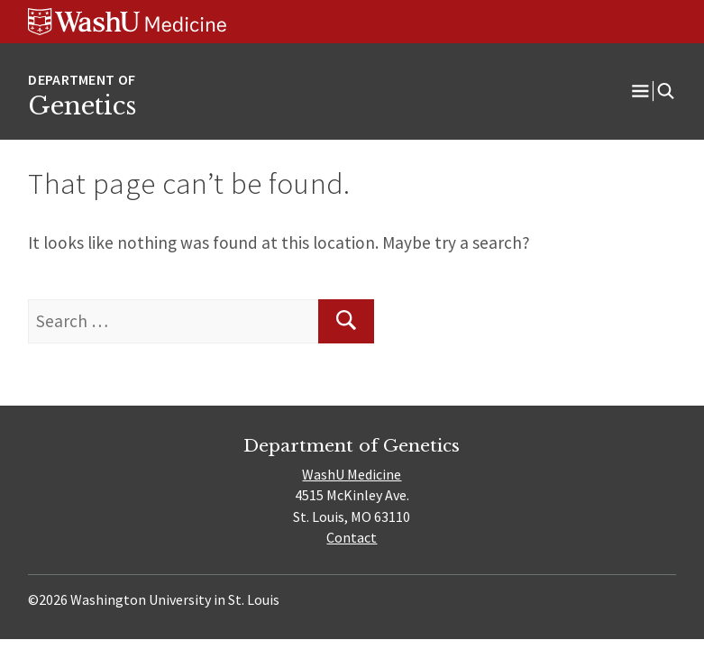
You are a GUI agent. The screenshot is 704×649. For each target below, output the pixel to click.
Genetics (82, 105)
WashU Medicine (351, 474)
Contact (351, 537)
